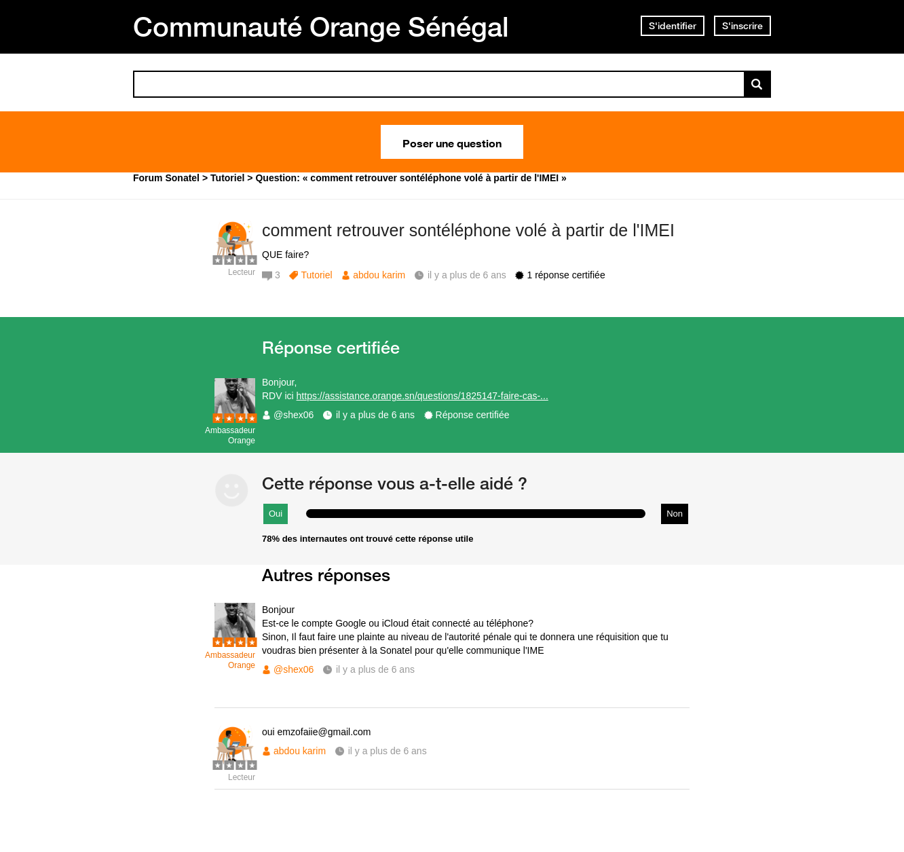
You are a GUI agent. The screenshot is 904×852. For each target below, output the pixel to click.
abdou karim (379, 275)
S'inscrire (742, 26)
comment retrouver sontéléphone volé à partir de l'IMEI (468, 230)
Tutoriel (316, 275)
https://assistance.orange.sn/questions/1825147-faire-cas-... (422, 395)
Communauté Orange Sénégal (321, 26)
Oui (275, 513)
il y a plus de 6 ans (375, 414)
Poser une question (452, 142)
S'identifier (672, 26)
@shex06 (294, 414)
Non (674, 513)
